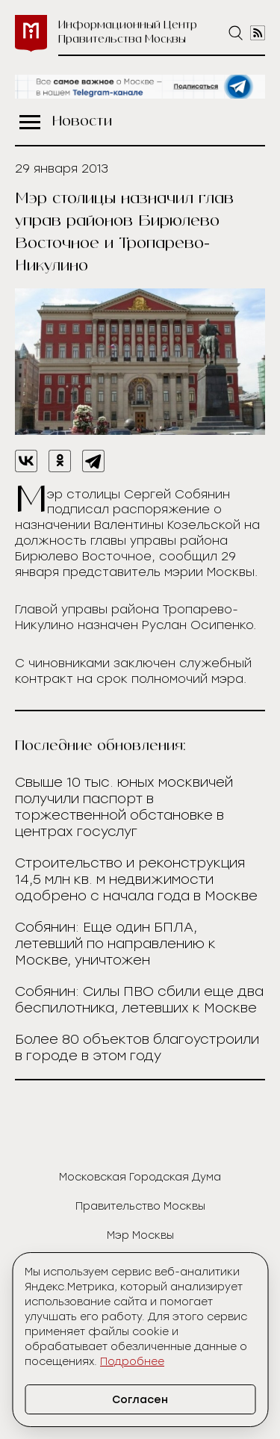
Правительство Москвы (140, 1206)
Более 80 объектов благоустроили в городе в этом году (137, 1047)
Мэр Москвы (140, 1235)
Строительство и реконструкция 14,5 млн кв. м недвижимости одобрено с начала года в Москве (136, 879)
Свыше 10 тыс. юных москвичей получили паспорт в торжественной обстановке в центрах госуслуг (124, 807)
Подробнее (132, 1361)
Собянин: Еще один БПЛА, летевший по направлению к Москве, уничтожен (115, 943)
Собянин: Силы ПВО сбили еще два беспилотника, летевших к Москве (139, 999)
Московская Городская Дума (140, 1177)
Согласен (140, 1399)
